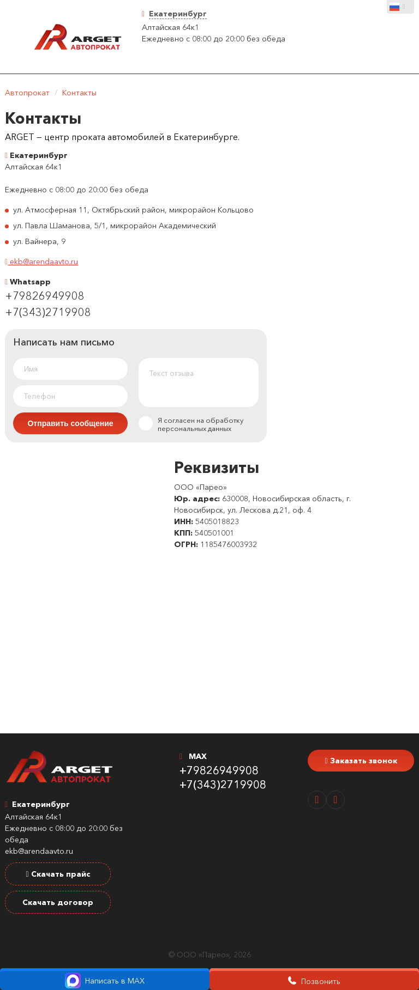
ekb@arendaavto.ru (41, 261)
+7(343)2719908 (48, 312)
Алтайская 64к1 (170, 27)
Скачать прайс (57, 874)
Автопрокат (27, 93)
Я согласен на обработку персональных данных (191, 424)
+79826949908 (45, 295)
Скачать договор (57, 902)
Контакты (79, 93)
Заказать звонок (361, 761)
